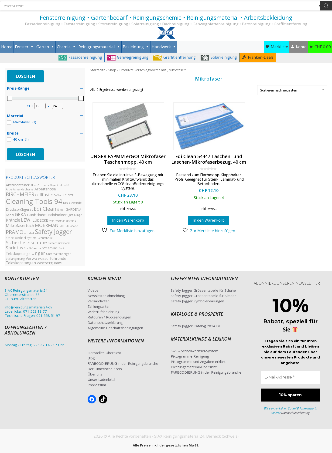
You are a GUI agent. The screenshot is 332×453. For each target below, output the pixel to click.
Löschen (25, 76)
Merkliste (279, 46)
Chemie (66, 47)
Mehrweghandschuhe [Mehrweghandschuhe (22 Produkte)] (62, 220)
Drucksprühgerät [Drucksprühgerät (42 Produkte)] (19, 209)
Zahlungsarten (99, 306)
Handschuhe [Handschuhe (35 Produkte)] (36, 215)
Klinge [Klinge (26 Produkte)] (78, 215)
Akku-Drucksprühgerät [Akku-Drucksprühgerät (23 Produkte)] (45, 185)
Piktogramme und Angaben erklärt (198, 361)
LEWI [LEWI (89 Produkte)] (26, 220)
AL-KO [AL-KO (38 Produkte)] (65, 185)
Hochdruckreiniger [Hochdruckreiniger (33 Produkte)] (60, 215)
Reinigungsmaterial (99, 47)
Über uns (95, 374)
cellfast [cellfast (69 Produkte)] (42, 194)
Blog (91, 358)
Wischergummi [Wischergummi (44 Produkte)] (49, 262)
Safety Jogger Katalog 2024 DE (196, 326)
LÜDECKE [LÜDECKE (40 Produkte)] (40, 220)
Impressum (97, 384)
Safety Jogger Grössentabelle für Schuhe (203, 290)
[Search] (326, 5)
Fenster (24, 47)
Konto (301, 46)
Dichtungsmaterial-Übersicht (194, 367)
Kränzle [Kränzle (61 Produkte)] (13, 220)
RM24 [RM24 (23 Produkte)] (30, 233)
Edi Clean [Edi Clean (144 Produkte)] (45, 208)
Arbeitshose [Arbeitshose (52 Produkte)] (45, 189)
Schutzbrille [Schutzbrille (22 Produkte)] (45, 238)
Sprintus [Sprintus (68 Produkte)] (14, 247)
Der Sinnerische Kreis (105, 368)
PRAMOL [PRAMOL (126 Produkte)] (16, 232)
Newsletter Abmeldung (106, 295)
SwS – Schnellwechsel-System (194, 350)
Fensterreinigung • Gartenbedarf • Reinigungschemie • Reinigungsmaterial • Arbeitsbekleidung (166, 17)
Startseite (97, 70)
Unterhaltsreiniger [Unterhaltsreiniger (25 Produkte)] (58, 254)
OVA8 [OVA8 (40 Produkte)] (74, 225)
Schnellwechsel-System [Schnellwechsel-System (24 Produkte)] (21, 238)
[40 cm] (9, 139)
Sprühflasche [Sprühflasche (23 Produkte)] (32, 248)
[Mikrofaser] (9, 122)
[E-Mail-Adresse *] (290, 377)
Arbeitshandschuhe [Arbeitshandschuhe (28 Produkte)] (20, 189)
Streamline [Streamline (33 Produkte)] (50, 248)
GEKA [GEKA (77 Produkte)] (20, 214)
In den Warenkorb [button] (128, 220)
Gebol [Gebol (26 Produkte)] (10, 215)
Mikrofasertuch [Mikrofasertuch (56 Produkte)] (20, 225)
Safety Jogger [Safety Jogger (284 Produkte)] (53, 231)
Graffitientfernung (179, 57)
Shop (112, 70)
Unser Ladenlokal (101, 379)
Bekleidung (136, 47)
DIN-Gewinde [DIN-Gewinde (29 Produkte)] (72, 203)
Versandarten (99, 301)
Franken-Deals (261, 57)
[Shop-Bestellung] (292, 90)
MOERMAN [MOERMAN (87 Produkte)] (46, 225)
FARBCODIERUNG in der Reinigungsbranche (123, 363)
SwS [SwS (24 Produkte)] (61, 248)
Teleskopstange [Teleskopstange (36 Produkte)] (18, 253)
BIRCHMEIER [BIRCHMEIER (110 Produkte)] (20, 194)
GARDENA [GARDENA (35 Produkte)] (73, 209)
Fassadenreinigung (85, 57)
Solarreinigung (224, 57)
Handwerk (164, 47)
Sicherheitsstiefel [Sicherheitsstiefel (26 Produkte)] (59, 243)
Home (6, 46)
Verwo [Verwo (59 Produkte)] (31, 258)
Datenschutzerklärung (105, 322)
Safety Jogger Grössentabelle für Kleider (203, 295)
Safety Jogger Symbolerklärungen (197, 301)
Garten (45, 47)
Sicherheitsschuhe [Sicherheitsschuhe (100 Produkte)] (26, 242)
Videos (93, 290)
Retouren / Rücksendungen (109, 317)
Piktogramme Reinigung (190, 356)
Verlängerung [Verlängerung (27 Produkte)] (15, 259)
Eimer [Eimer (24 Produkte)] (61, 209)
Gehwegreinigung (132, 57)
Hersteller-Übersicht (104, 352)
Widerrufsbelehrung (104, 311)
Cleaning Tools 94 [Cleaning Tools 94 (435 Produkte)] (34, 201)
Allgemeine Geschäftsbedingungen (115, 327)
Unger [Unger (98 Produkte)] (38, 253)
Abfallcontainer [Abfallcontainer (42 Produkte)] (18, 185)
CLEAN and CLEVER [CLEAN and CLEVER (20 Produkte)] (62, 195)
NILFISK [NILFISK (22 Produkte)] (64, 226)
